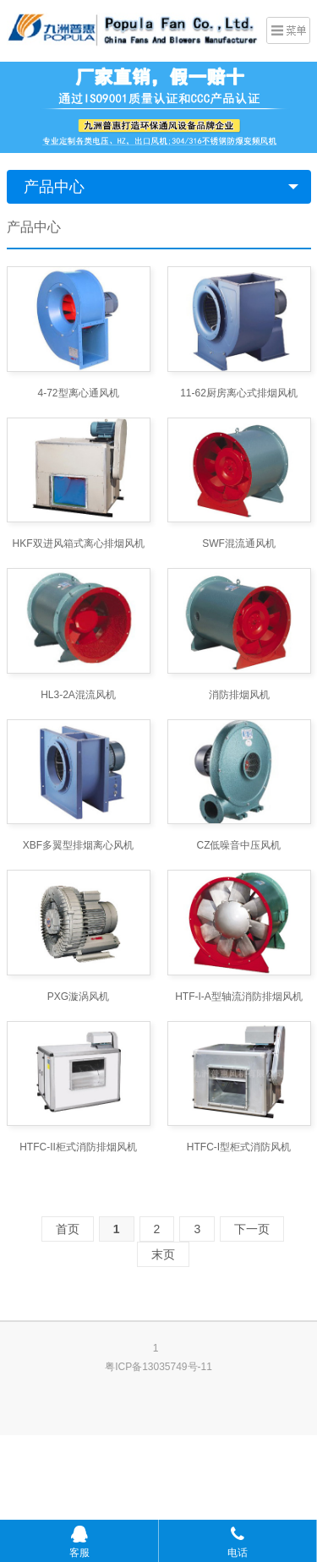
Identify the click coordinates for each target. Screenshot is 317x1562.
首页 (67, 1229)
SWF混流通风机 (239, 543)
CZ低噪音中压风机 (239, 845)
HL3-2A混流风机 (78, 695)
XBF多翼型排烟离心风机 (78, 845)
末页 (163, 1254)
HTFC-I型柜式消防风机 (239, 1147)
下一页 (252, 1229)
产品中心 (54, 186)
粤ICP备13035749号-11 (158, 1367)
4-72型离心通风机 (77, 393)
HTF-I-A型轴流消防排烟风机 (239, 996)
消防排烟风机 (239, 695)
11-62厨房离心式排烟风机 (239, 393)
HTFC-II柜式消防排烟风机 (78, 1147)
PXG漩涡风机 (78, 996)
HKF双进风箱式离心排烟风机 (79, 543)
